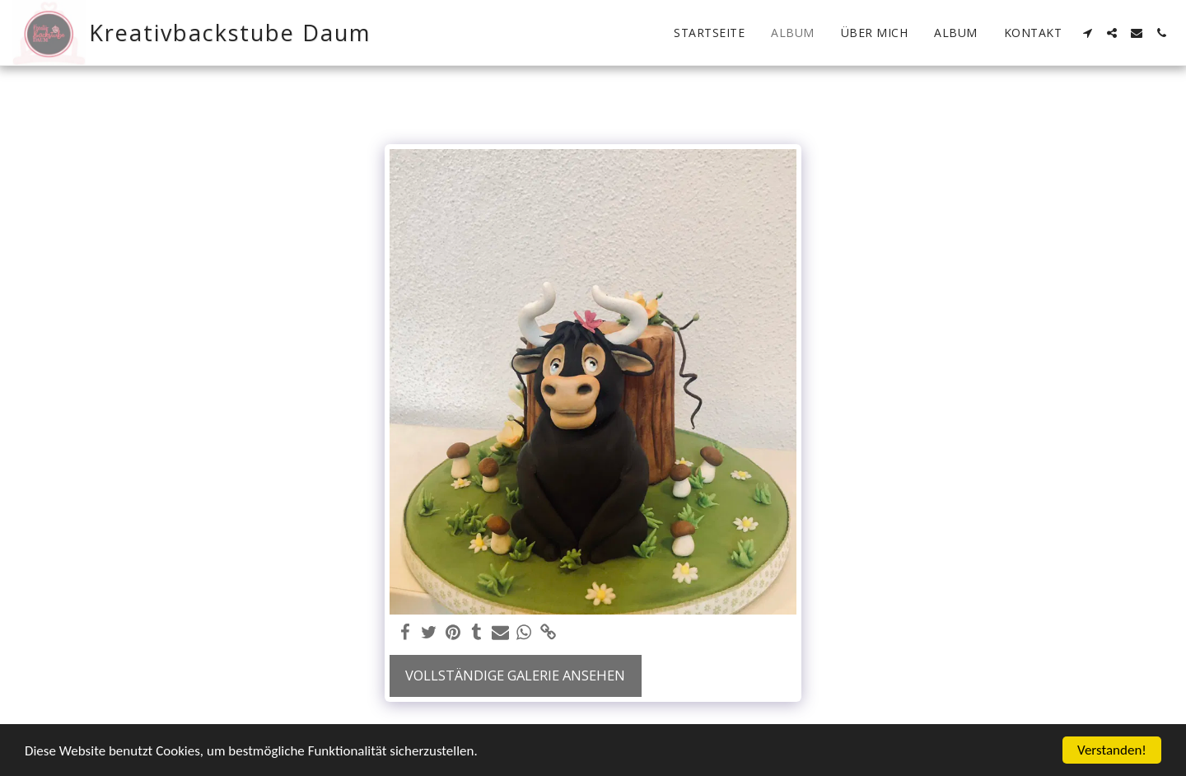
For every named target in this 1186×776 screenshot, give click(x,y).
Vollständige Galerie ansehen (515, 675)
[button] (1087, 33)
